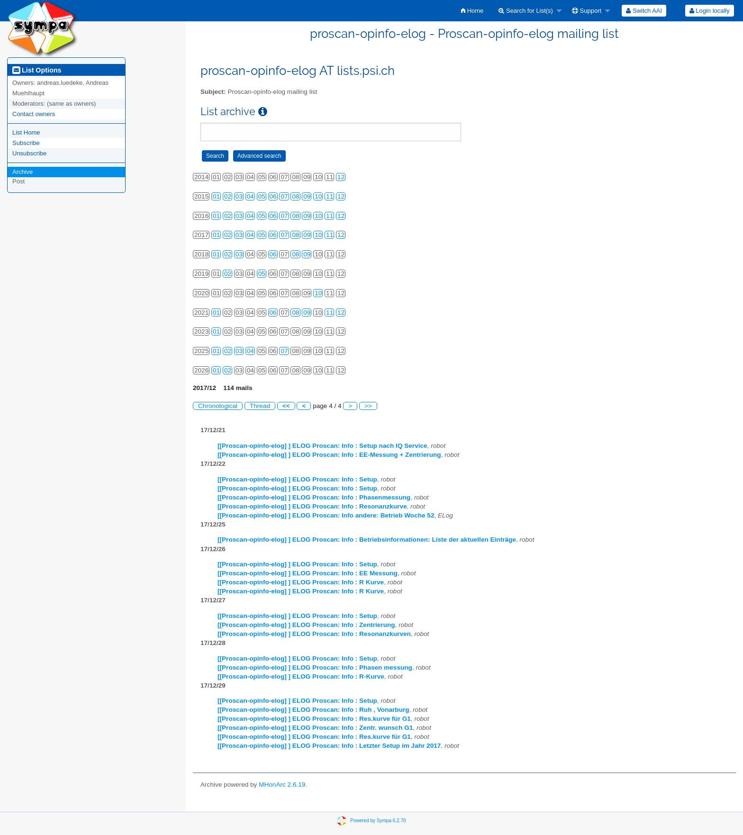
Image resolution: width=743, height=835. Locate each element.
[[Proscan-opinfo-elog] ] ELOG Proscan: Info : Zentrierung (306, 624)
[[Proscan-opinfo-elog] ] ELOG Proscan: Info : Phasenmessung (313, 497)
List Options (36, 70)
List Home (26, 132)
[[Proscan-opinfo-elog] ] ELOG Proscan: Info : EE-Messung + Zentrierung (329, 454)
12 (340, 177)
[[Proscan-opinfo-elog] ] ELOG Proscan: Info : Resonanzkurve (312, 506)
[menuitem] (472, 10)
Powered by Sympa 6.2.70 (378, 820)
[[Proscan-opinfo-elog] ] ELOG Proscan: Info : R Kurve (300, 582)
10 (318, 196)
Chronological (217, 405)
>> (368, 405)
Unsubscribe (29, 153)
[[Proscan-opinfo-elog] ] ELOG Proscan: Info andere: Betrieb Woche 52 (325, 515)
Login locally (709, 10)
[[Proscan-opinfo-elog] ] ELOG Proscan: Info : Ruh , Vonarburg (313, 709)
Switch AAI (644, 10)
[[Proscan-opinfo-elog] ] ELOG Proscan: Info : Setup (297, 479)
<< (286, 405)
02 (227, 196)
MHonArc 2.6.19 (282, 784)
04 (250, 196)
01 (216, 196)
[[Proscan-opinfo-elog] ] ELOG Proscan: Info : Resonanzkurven (314, 633)
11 (329, 196)
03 (239, 196)
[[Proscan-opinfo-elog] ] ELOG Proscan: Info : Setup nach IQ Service (322, 445)
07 (284, 196)
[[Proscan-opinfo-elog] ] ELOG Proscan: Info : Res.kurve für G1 (314, 718)
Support (586, 10)
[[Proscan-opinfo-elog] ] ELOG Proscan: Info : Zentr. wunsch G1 (315, 727)
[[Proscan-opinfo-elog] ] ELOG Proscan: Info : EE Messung (307, 573)
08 (295, 196)
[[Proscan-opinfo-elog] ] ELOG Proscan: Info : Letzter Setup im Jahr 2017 (329, 745)
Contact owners (33, 114)
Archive (22, 171)
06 (273, 196)
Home (472, 10)
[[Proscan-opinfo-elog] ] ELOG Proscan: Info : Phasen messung (314, 667)
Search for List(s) (525, 10)
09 (306, 196)
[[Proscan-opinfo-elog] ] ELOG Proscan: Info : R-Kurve (300, 676)
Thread (260, 405)
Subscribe (26, 142)
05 (261, 196)
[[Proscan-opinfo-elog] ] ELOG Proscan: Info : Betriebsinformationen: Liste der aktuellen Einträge (366, 539)
